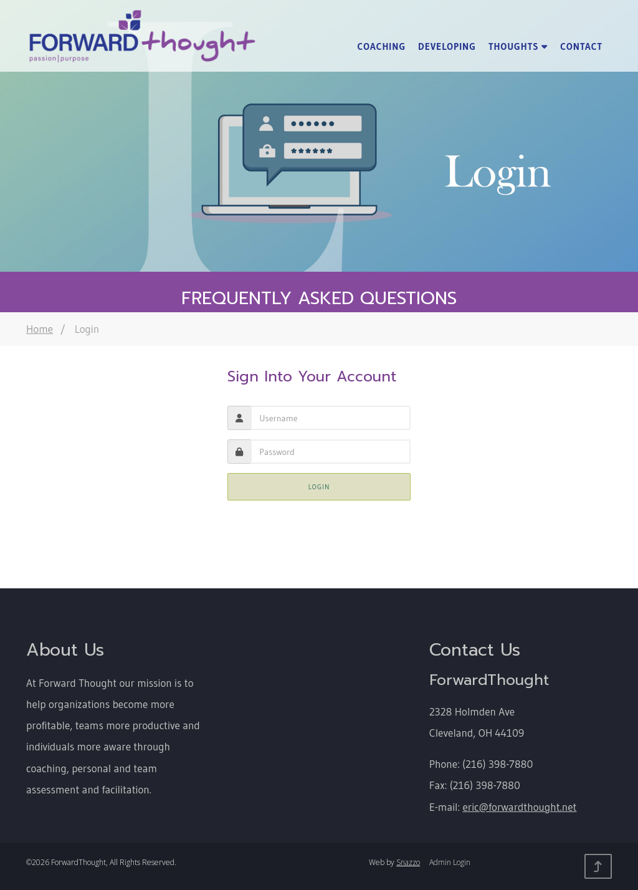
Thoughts (518, 46)
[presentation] (330, 451)
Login (319, 486)
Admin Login (449, 862)
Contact (581, 46)
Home (39, 329)
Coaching (381, 46)
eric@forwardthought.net (520, 807)
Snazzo (408, 862)
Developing (447, 46)
